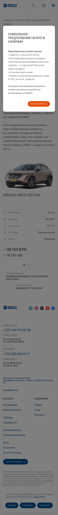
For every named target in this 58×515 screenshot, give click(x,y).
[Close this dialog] (51, 31)
